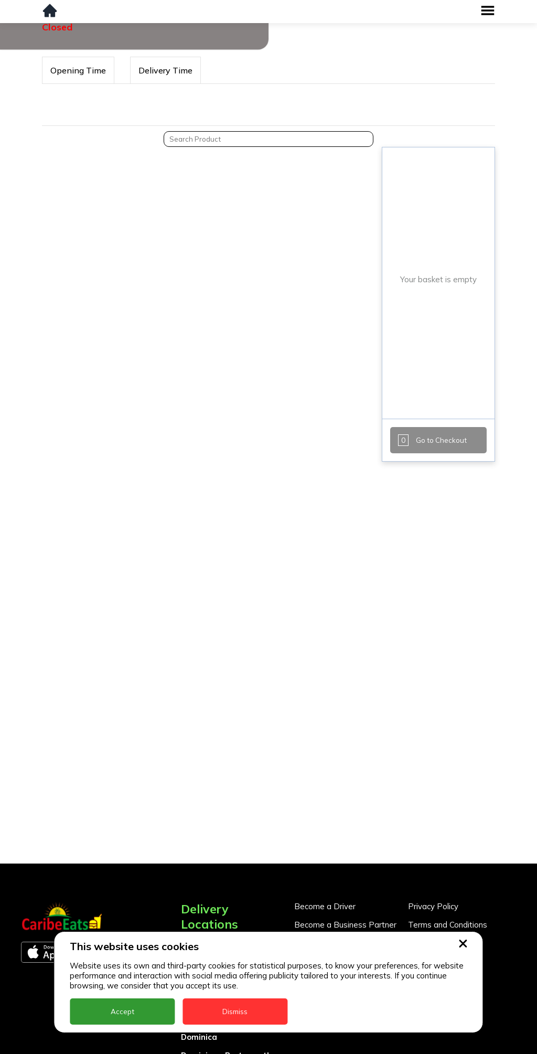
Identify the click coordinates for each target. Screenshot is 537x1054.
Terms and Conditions (447, 925)
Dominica (199, 1037)
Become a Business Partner (345, 925)
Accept (122, 1011)
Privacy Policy (433, 906)
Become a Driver (325, 906)
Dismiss (235, 1011)
